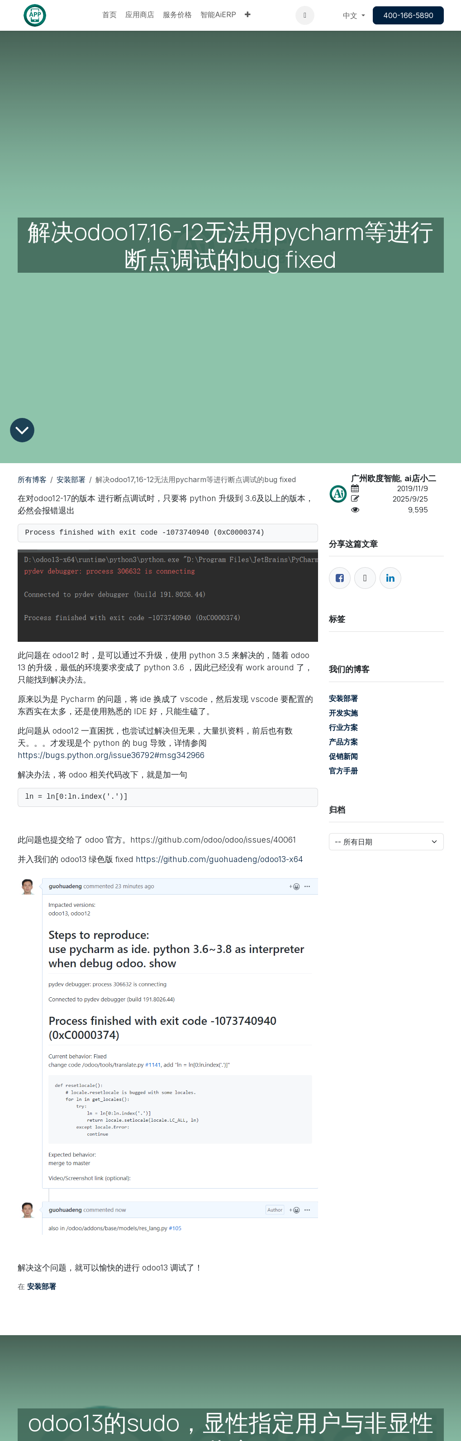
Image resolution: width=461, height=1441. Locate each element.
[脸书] (340, 578)
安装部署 (71, 479)
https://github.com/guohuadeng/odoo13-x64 (219, 859)
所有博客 (32, 479)
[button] (304, 15)
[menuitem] (109, 15)
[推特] (365, 578)
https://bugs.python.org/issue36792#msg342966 (111, 755)
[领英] (390, 578)
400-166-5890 (408, 15)
